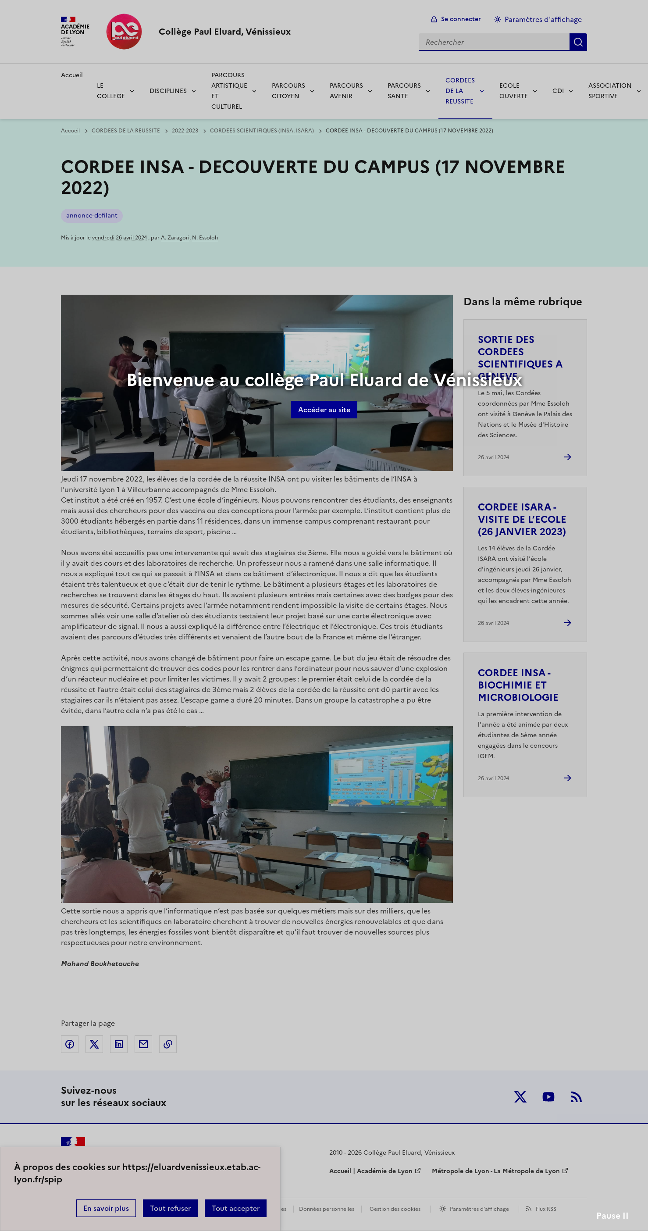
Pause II (612, 1216)
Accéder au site (324, 409)
